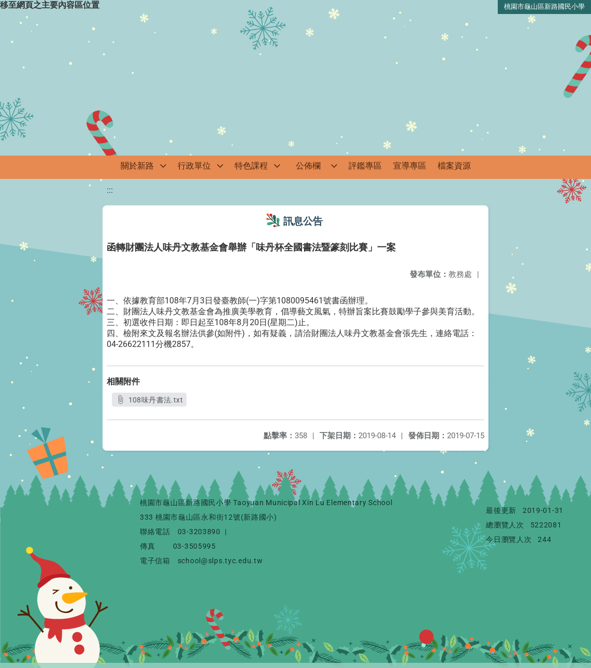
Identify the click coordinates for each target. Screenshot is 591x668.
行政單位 (194, 166)
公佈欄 (308, 166)
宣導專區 (409, 166)
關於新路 (137, 166)
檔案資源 (454, 166)
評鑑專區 (365, 166)
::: (110, 190)
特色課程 (251, 166)
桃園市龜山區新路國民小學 (544, 6)
